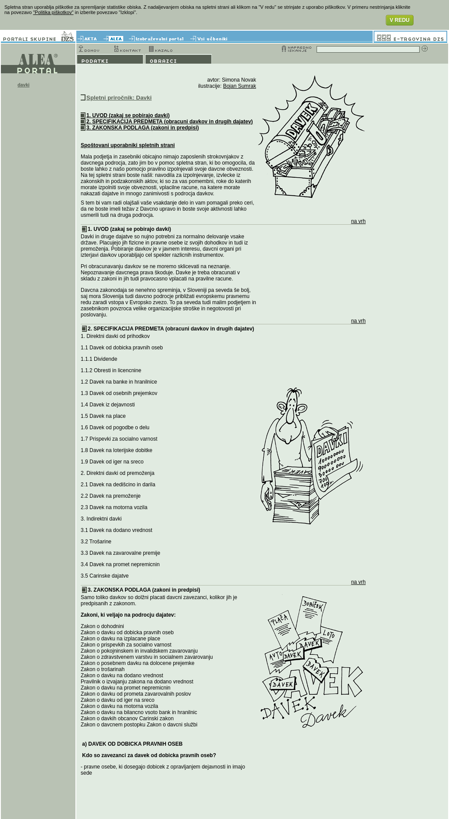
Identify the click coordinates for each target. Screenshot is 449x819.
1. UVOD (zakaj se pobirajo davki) (128, 115)
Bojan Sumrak (239, 86)
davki (23, 84)
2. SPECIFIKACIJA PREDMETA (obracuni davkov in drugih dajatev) (169, 122)
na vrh (358, 221)
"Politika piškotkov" (53, 12)
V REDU (400, 20)
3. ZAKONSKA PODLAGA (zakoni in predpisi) (142, 128)
